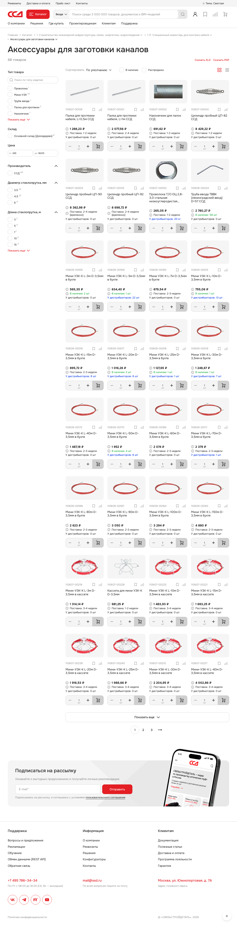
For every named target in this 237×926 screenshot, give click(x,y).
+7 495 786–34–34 (22, 880)
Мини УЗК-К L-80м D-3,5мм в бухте (81, 513)
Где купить (56, 23)
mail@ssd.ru (92, 880)
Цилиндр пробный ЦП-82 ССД (209, 117)
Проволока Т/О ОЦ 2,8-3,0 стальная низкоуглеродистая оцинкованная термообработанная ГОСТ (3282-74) (167, 203)
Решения (36, 23)
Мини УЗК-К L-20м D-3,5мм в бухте (122, 356)
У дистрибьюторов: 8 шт (81, 376)
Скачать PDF (221, 60)
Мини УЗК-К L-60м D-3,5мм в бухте (165, 435)
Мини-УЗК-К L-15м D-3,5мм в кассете (206, 592)
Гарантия (164, 866)
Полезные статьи (170, 847)
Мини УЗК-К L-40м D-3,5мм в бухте (81, 435)
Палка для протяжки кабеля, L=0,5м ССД (80, 117)
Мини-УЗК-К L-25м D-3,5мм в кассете (123, 671)
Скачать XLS (203, 60)
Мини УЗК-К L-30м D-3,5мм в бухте (206, 356)
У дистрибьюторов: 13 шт (207, 297)
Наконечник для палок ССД (165, 117)
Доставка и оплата (38, 3)
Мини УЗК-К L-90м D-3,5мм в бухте (123, 513)
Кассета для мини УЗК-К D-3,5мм (124, 592)
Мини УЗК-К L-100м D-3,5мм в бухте (165, 513)
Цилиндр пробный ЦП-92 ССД (125, 196)
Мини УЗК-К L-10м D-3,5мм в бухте (206, 277)
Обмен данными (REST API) (27, 859)
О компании (16, 23)
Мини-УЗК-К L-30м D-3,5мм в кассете (165, 671)
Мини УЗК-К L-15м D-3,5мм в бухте (81, 356)
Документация (168, 840)
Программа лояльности (175, 859)
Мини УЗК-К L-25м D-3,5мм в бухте (164, 356)
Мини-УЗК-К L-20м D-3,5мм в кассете (81, 671)
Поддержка (129, 23)
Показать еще (147, 717)
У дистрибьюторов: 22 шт (123, 297)
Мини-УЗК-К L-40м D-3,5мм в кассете (207, 671)
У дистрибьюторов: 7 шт (206, 376)
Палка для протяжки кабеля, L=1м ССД (121, 117)
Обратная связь (19, 866)
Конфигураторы (94, 859)
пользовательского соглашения (105, 797)
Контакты (82, 3)
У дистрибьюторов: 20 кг (165, 219)
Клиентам (109, 23)
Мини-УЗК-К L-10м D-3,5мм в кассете (164, 592)
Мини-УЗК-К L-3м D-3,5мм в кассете (80, 592)
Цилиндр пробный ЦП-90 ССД (84, 196)
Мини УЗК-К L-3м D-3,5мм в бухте (84, 277)
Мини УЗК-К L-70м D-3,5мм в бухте (206, 435)
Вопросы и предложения (25, 840)
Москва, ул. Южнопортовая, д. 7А (185, 880)
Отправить (117, 789)
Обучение (15, 853)
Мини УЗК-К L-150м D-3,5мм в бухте (207, 513)
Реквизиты (14, 3)
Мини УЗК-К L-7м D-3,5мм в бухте (168, 277)
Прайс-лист (63, 3)
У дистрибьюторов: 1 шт (164, 376)
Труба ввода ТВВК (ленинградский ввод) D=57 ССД (207, 197)
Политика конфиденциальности (27, 917)
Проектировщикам (82, 23)
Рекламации (16, 847)
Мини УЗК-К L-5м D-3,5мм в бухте (126, 277)
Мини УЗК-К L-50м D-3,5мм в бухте (123, 435)
